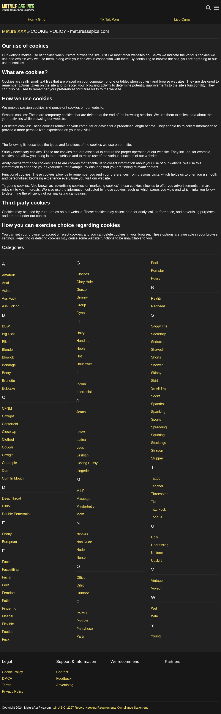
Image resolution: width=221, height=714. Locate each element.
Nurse (81, 557)
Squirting (158, 435)
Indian (81, 384)
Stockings (158, 443)
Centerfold (10, 424)
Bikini (6, 342)
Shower (157, 365)
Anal (5, 283)
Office (80, 577)
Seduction (158, 342)
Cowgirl (7, 455)
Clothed (8, 439)
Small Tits (158, 388)
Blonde (7, 349)
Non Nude (84, 542)
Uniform (157, 553)
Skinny (156, 373)
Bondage (9, 365)
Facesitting (10, 569)
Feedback (63, 678)
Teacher (157, 486)
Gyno (80, 313)
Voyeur (156, 588)
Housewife (84, 364)
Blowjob (8, 357)
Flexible (8, 624)
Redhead (158, 306)
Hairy (80, 333)
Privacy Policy (13, 691)
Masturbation (86, 506)
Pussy (156, 278)
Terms (6, 685)
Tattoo (156, 478)
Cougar (7, 447)
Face (6, 562)
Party (80, 636)
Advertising (64, 685)
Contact (62, 672)
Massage (83, 498)
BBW (6, 326)
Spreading (159, 427)
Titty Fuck (158, 509)
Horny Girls (50, 19)
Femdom (9, 593)
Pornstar (157, 270)
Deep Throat (11, 498)
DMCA (7, 678)
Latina (81, 440)
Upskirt (156, 560)
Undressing (160, 545)
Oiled (80, 585)
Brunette (8, 380)
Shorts (156, 357)
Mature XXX (14, 31)
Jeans (81, 412)
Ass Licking (10, 306)
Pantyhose (84, 629)
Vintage (157, 580)
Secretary (158, 334)
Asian (6, 291)
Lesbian (82, 455)
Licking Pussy (87, 463)
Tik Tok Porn (123, 19)
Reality (156, 298)
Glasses (82, 274)
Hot (79, 356)
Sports (156, 419)
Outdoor (82, 593)
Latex (80, 432)
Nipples (82, 534)
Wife (154, 616)
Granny (82, 297)
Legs (80, 447)
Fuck (5, 639)
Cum (5, 470)
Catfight (8, 416)
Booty (6, 373)
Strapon (157, 450)
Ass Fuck (9, 298)
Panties (82, 621)
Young (156, 636)
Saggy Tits (159, 326)
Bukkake (8, 388)
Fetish (6, 600)
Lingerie (82, 471)
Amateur (8, 275)
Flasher (7, 616)
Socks (156, 396)
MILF (80, 491)
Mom (80, 514)
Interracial (84, 392)
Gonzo (81, 289)
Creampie (9, 463)
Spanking (158, 412)
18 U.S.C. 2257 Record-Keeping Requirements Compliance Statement (100, 707)
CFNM (7, 408)
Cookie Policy (12, 672)
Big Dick (8, 334)
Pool (154, 263)
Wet (154, 608)
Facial (6, 577)
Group (81, 305)
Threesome (160, 494)
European (9, 542)
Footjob (7, 632)
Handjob (82, 341)
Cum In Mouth (13, 478)
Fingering (9, 608)
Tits (153, 501)
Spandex (158, 404)
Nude (80, 550)
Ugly (154, 537)
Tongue (157, 517)
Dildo (6, 506)
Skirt (154, 380)
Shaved (157, 349)
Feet (5, 585)
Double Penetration (17, 514)
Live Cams (182, 19)
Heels (80, 348)
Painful (81, 613)
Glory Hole (84, 282)
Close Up (9, 432)
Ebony (7, 534)
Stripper (157, 458)
